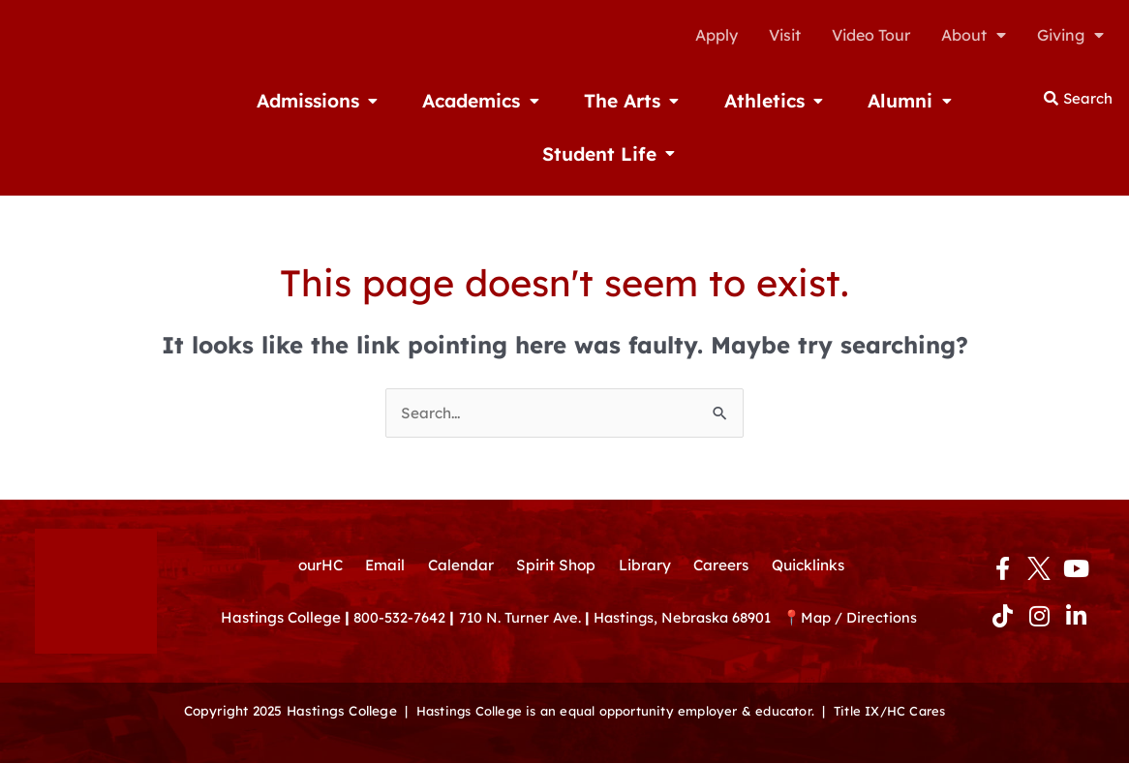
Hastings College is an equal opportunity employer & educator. (612, 712)
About (973, 34)
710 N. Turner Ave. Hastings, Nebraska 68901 (628, 607)
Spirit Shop (555, 554)
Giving (1070, 34)
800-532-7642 (400, 607)
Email (380, 554)
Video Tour (871, 35)
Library (646, 554)
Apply (716, 35)
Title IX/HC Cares (897, 712)
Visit (785, 35)
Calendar (458, 554)
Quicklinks (815, 554)
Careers (724, 554)
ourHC (312, 554)
